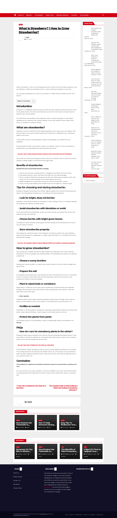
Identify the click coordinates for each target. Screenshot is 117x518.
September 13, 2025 (91, 454)
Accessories (84, 15)
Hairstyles (50, 15)
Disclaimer (16, 484)
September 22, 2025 (68, 454)
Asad (27, 37)
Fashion (74, 15)
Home (66, 514)
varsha (72, 427)
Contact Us (16, 480)
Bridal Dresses (17, 476)
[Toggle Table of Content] (32, 101)
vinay (27, 427)
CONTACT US (48, 487)
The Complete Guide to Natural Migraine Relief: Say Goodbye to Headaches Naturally (63, 388)
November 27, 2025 (45, 454)
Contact (21, 15)
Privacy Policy (17, 488)
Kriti (49, 427)
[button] (103, 15)
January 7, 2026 (22, 454)
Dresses (29, 15)
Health (20, 24)
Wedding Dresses (62, 15)
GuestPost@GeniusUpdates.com (21, 515)
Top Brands (39, 15)
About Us (16, 473)
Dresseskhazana (43, 514)
